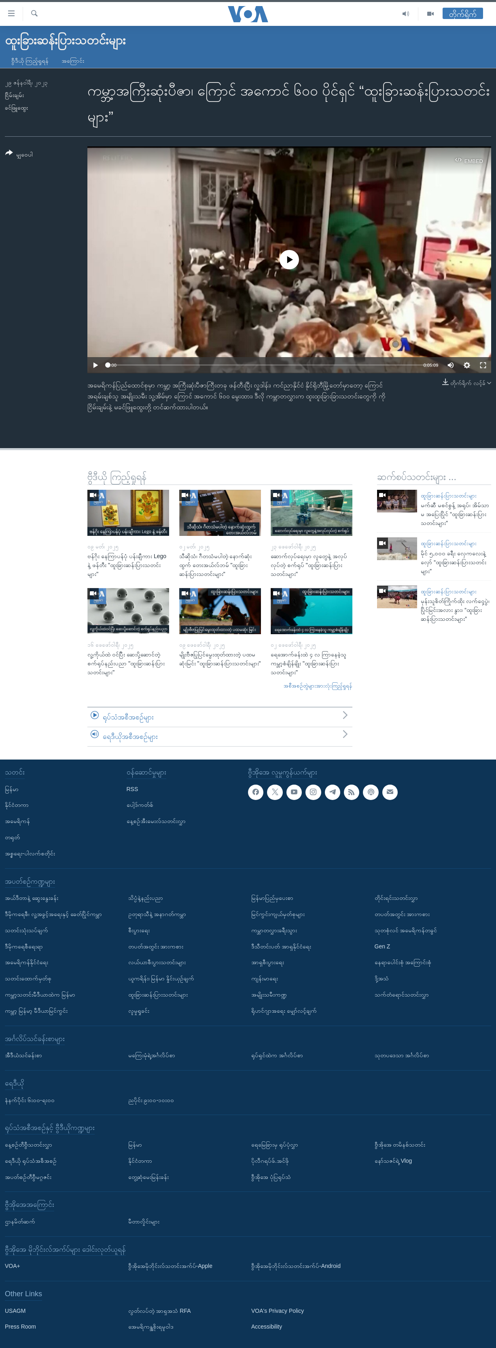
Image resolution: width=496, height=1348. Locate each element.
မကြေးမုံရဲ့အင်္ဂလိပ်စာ (151, 1055)
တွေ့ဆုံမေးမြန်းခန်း (148, 1176)
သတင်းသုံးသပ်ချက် (26, 930)
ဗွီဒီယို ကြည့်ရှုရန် (30, 60)
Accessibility (266, 1326)
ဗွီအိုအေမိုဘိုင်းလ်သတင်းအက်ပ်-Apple (170, 1266)
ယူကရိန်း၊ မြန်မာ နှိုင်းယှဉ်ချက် (161, 978)
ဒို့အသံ (382, 978)
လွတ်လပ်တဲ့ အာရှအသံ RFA (159, 1310)
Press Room (20, 1326)
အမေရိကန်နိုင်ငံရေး (26, 962)
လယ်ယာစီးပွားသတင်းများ (157, 962)
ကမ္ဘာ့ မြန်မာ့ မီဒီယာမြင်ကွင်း (36, 1010)
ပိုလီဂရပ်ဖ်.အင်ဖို (270, 1160)
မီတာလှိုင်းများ (143, 1221)
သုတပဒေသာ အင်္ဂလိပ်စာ (402, 1055)
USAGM (15, 1310)
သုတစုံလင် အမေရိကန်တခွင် (406, 930)
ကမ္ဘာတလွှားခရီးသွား (274, 930)
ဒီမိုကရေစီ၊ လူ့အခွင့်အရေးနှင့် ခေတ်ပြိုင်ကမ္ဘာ (53, 914)
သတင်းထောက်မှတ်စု (28, 978)
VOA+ (12, 1266)
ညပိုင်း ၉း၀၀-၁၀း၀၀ (151, 1099)
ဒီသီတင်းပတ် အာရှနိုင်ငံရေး (281, 946)
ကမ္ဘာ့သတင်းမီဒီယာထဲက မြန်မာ (40, 994)
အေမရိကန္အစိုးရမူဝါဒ (151, 1326)
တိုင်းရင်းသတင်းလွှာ (396, 898)
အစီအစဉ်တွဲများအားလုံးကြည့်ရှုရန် (318, 686)
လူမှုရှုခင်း (138, 1010)
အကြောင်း (72, 60)
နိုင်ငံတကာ (17, 805)
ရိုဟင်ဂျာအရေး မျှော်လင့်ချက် (284, 1010)
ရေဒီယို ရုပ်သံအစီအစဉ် (31, 1160)
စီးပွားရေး (139, 930)
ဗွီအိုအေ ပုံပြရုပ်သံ (271, 1176)
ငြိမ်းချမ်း (14, 95)
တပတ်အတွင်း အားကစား (156, 946)
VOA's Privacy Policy (277, 1310)
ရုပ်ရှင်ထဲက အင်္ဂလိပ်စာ (277, 1055)
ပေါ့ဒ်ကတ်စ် (140, 805)
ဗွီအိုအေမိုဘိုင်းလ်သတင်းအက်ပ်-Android (296, 1266)
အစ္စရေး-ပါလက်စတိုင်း (30, 853)
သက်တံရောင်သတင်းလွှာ (402, 994)
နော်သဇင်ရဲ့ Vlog (393, 1160)
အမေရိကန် (17, 821)
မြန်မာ (12, 788)
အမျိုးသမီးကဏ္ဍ (269, 994)
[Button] (19, 155)
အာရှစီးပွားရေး (267, 962)
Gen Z (382, 946)
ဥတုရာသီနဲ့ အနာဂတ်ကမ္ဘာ (157, 914)
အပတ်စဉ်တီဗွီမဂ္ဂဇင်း (28, 1176)
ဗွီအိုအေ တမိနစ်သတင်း (400, 1144)
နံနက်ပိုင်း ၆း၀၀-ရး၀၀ (30, 1099)
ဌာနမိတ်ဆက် (20, 1221)
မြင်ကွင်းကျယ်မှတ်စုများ (278, 914)
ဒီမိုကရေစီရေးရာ (24, 946)
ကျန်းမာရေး (264, 978)
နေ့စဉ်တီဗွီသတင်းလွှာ (28, 1144)
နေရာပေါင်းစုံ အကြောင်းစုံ (403, 962)
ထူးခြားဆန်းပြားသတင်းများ (449, 496)
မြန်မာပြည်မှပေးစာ (272, 898)
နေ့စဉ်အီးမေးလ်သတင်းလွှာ (156, 821)
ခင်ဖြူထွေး (16, 107)
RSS (132, 788)
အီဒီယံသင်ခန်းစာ (23, 1055)
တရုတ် (12, 837)
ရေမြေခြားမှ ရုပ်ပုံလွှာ (274, 1144)
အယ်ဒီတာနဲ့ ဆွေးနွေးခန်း (31, 898)
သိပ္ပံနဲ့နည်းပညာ (145, 898)
